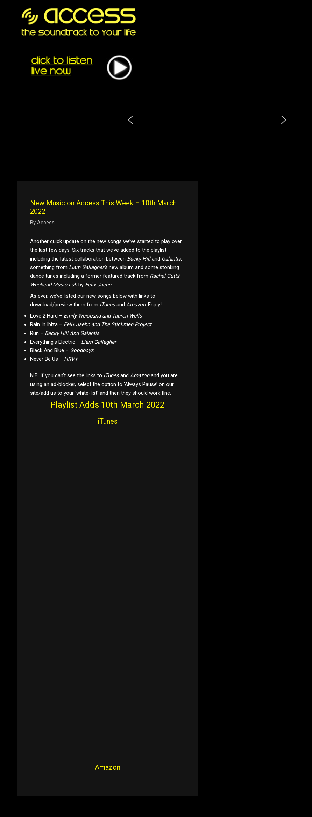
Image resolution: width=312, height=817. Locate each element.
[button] (130, 119)
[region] (207, 120)
